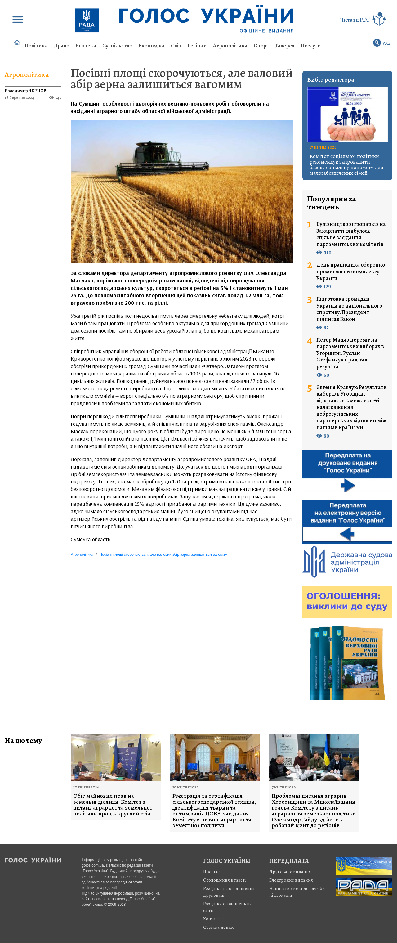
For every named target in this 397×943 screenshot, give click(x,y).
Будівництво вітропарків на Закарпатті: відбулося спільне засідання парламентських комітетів (351, 234)
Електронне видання (291, 880)
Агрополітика (230, 45)
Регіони (197, 45)
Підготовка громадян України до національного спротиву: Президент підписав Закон (349, 309)
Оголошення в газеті (224, 880)
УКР (386, 43)
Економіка (151, 45)
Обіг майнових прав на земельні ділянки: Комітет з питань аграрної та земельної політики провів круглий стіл (112, 805)
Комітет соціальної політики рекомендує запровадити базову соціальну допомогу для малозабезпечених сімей (346, 164)
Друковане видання (290, 872)
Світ (176, 45)
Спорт (261, 45)
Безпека (85, 45)
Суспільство (117, 45)
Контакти (213, 919)
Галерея (285, 45)
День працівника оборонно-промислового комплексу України (351, 272)
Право (61, 45)
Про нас (211, 872)
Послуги (311, 45)
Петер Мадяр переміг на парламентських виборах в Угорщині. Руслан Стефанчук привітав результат (350, 353)
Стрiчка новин (218, 927)
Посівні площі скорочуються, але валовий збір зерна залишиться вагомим (182, 78)
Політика (36, 45)
